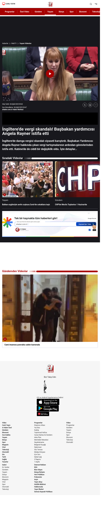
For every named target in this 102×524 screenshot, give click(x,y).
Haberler (5, 43)
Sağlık (4, 459)
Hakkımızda (38, 487)
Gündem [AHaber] (38, 12)
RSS (35, 467)
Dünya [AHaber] (61, 12)
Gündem (5, 430)
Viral (4, 447)
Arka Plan (37, 437)
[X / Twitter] (50, 384)
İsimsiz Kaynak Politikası (43, 492)
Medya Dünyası (39, 452)
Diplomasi (37, 447)
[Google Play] (50, 408)
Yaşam (4, 437)
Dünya (4, 440)
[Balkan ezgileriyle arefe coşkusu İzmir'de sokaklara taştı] (27, 184)
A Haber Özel (7, 428)
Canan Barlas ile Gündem (43, 435)
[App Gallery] (50, 414)
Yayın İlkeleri (39, 489)
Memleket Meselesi (41, 440)
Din (3, 454)
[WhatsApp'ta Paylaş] (90, 105)
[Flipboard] (50, 390)
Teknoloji (5, 450)
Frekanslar (38, 477)
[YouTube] (50, 388)
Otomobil (5, 452)
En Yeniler (5, 467)
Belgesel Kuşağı (40, 445)
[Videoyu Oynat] (50, 74)
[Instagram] (50, 386)
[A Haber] (50, 4)
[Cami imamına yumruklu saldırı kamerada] (50, 311)
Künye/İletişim (39, 472)
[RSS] (50, 392)
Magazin (5, 445)
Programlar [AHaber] (9, 12)
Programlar (38, 423)
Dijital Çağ (38, 457)
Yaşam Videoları (25, 43)
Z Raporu (37, 459)
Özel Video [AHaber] (24, 12)
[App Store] (50, 402)
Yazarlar (5, 462)
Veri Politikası (39, 475)
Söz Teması (38, 450)
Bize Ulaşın (38, 470)
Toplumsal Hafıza (40, 432)
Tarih (4, 457)
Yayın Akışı (38, 482)
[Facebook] (50, 381)
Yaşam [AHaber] (50, 12)
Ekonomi (5, 432)
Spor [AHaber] (72, 12)
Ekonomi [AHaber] (83, 12)
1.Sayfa (37, 462)
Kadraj (36, 430)
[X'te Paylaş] (85, 105)
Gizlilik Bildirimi (40, 484)
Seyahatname (39, 442)
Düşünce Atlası (39, 425)
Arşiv (36, 479)
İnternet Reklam (40, 465)
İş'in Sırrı (37, 454)
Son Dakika (6, 435)
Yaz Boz (37, 428)
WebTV (14, 43)
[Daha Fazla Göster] (95, 105)
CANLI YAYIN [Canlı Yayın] (8, 4)
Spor (4, 442)
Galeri (4, 465)
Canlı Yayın (6, 425)
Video (4, 423)
